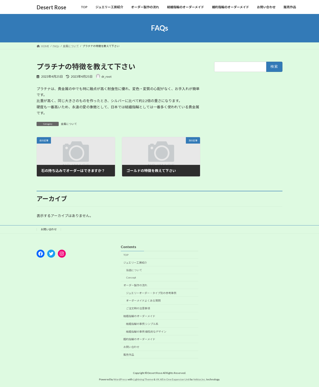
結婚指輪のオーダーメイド (139, 316)
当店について (134, 270)
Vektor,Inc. (199, 379)
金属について (69, 124)
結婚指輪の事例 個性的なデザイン (146, 331)
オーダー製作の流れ (135, 285)
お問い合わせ (49, 229)
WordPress (120, 379)
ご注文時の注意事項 (138, 308)
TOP (125, 254)
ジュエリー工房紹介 (135, 262)
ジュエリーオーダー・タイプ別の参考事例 (151, 292)
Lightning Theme (143, 379)
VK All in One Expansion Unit (173, 379)
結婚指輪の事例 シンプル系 (142, 323)
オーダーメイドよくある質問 (143, 300)
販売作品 (128, 354)
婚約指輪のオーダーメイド (139, 339)
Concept (131, 277)
